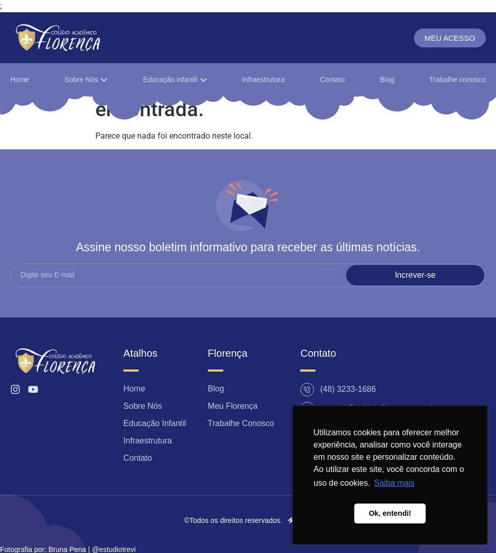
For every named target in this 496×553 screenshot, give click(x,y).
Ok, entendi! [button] (390, 513)
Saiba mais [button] (394, 483)
